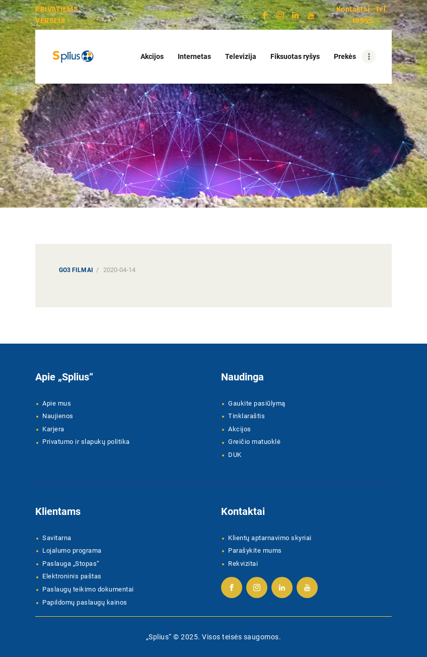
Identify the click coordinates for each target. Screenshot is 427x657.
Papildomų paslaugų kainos (84, 602)
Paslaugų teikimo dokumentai (88, 589)
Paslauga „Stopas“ (71, 563)
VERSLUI (50, 21)
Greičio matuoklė (254, 441)
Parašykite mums (255, 550)
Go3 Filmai (76, 270)
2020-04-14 (119, 270)
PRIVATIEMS (56, 9)
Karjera (53, 429)
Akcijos (239, 429)
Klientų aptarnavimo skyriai (270, 538)
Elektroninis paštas (72, 576)
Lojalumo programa (72, 550)
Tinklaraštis (246, 416)
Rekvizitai (243, 563)
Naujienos (58, 416)
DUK (235, 454)
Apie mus (56, 403)
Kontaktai (353, 9)
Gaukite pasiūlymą (257, 403)
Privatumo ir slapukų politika (86, 441)
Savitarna (57, 538)
